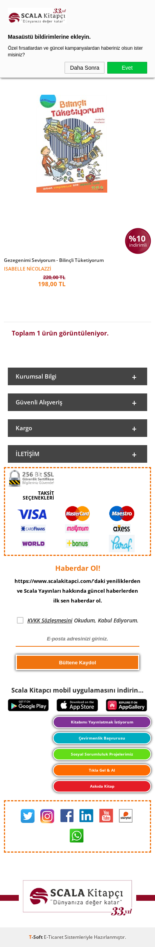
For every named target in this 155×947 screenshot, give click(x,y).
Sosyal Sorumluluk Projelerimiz (102, 754)
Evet (127, 68)
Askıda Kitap (102, 786)
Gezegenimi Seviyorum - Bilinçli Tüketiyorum (54, 260)
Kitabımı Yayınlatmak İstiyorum (102, 722)
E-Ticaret (53, 937)
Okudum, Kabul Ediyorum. (78, 620)
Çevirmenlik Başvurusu (102, 738)
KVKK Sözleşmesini (49, 620)
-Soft (36, 937)
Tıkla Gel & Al (102, 770)
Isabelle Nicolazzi (27, 268)
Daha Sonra (84, 68)
